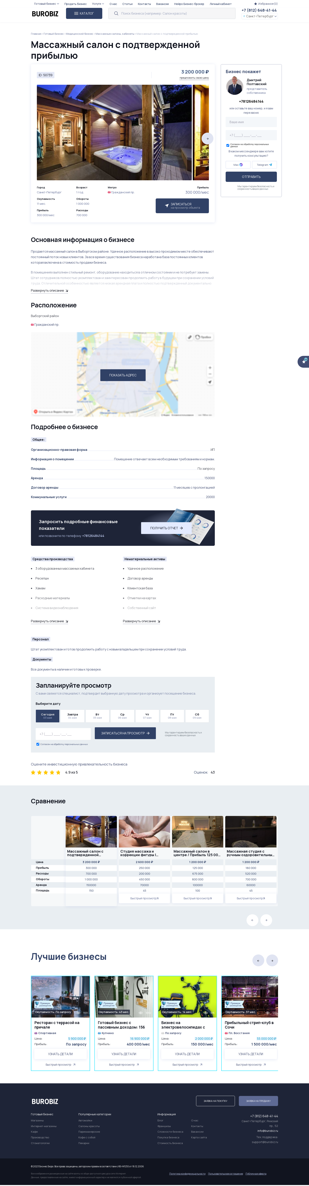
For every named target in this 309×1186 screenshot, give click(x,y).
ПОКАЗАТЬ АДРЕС (123, 375)
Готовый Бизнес (54, 33)
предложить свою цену (194, 77)
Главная (36, 33)
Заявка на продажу (258, 1102)
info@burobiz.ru (268, 1132)
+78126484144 (93, 536)
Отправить (251, 177)
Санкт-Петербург (260, 16)
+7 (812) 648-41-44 (259, 10)
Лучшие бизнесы (69, 956)
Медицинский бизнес (79, 33)
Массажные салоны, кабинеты (115, 33)
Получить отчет (166, 528)
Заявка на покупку (215, 1102)
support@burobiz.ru (265, 1143)
